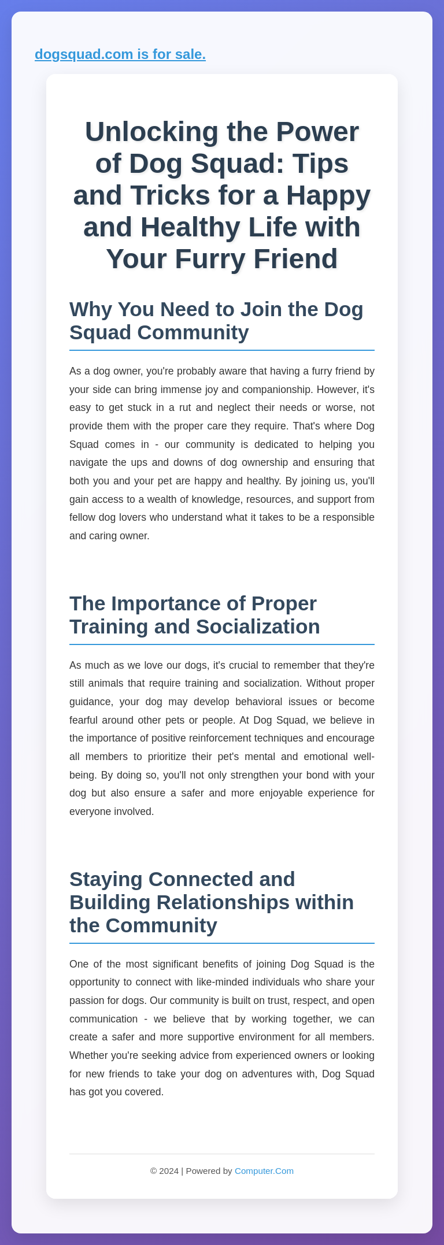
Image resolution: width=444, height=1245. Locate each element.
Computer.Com (264, 1171)
